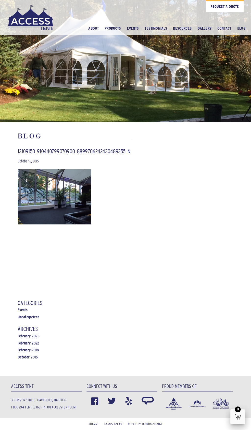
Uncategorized (28, 317)
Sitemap (93, 424)
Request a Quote (225, 6)
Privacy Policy (113, 424)
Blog (241, 28)
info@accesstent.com (59, 407)
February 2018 (28, 350)
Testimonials (156, 28)
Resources (182, 28)
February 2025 (28, 336)
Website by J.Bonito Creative (145, 424)
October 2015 (28, 357)
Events (133, 28)
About (93, 28)
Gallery (205, 28)
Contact (224, 28)
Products (113, 28)
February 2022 (28, 343)
